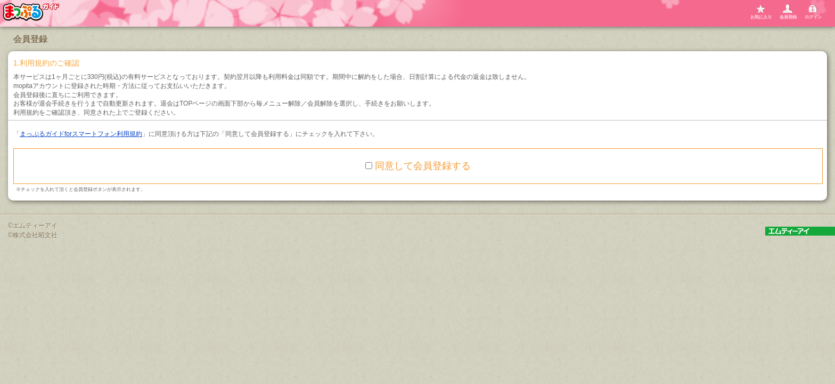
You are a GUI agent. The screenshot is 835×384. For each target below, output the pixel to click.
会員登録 (788, 16)
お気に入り (761, 16)
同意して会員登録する (418, 166)
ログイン (813, 16)
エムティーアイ (35, 225)
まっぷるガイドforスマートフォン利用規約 (81, 134)
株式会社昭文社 (35, 235)
